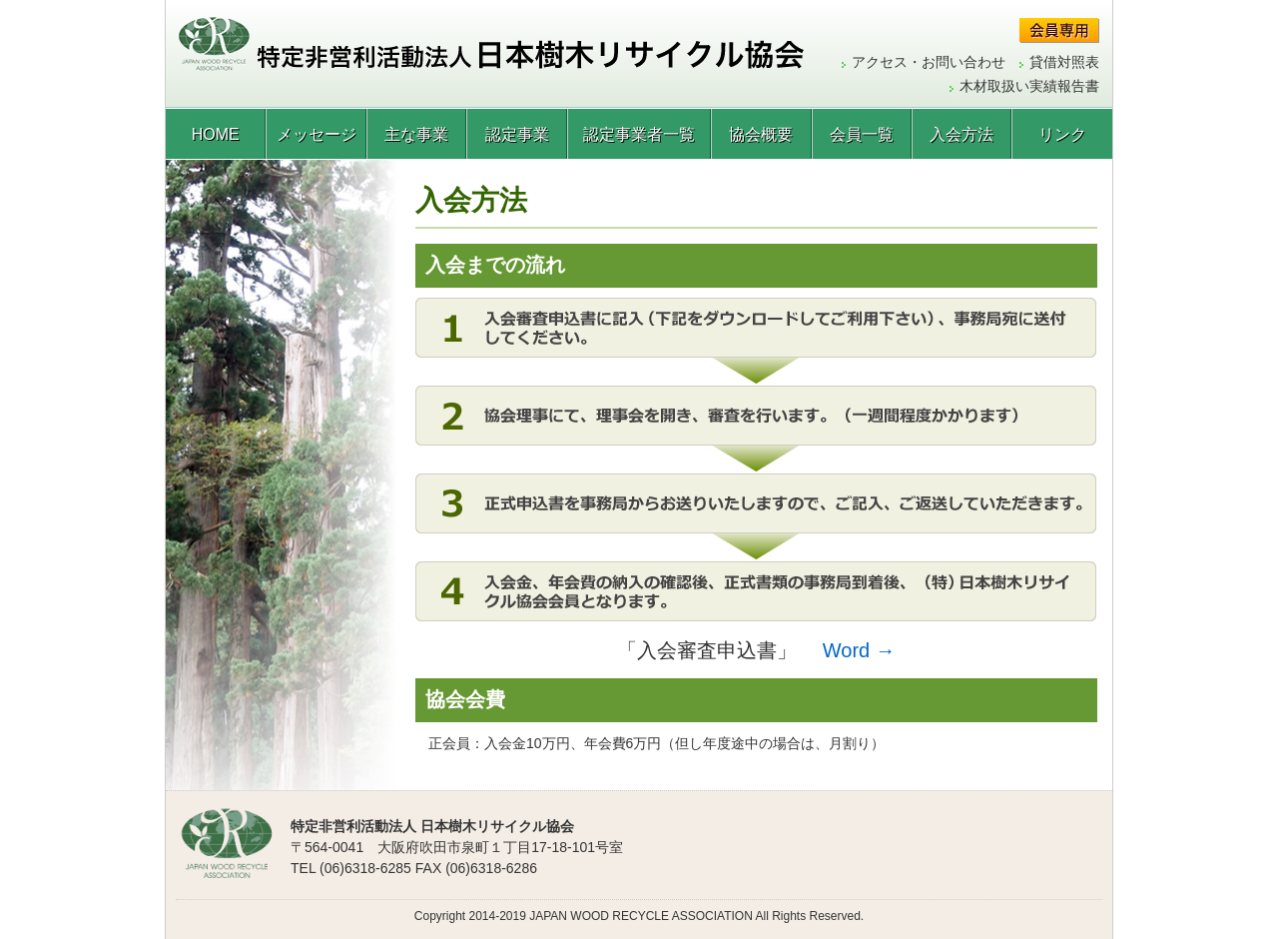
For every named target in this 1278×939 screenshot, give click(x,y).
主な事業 (416, 134)
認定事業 (517, 134)
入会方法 (961, 134)
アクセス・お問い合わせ (928, 62)
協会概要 (761, 134)
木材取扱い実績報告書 (1029, 86)
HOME (216, 134)
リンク (1062, 134)
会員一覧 (862, 134)
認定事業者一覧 (639, 134)
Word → (859, 650)
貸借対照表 (1064, 62)
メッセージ (316, 134)
